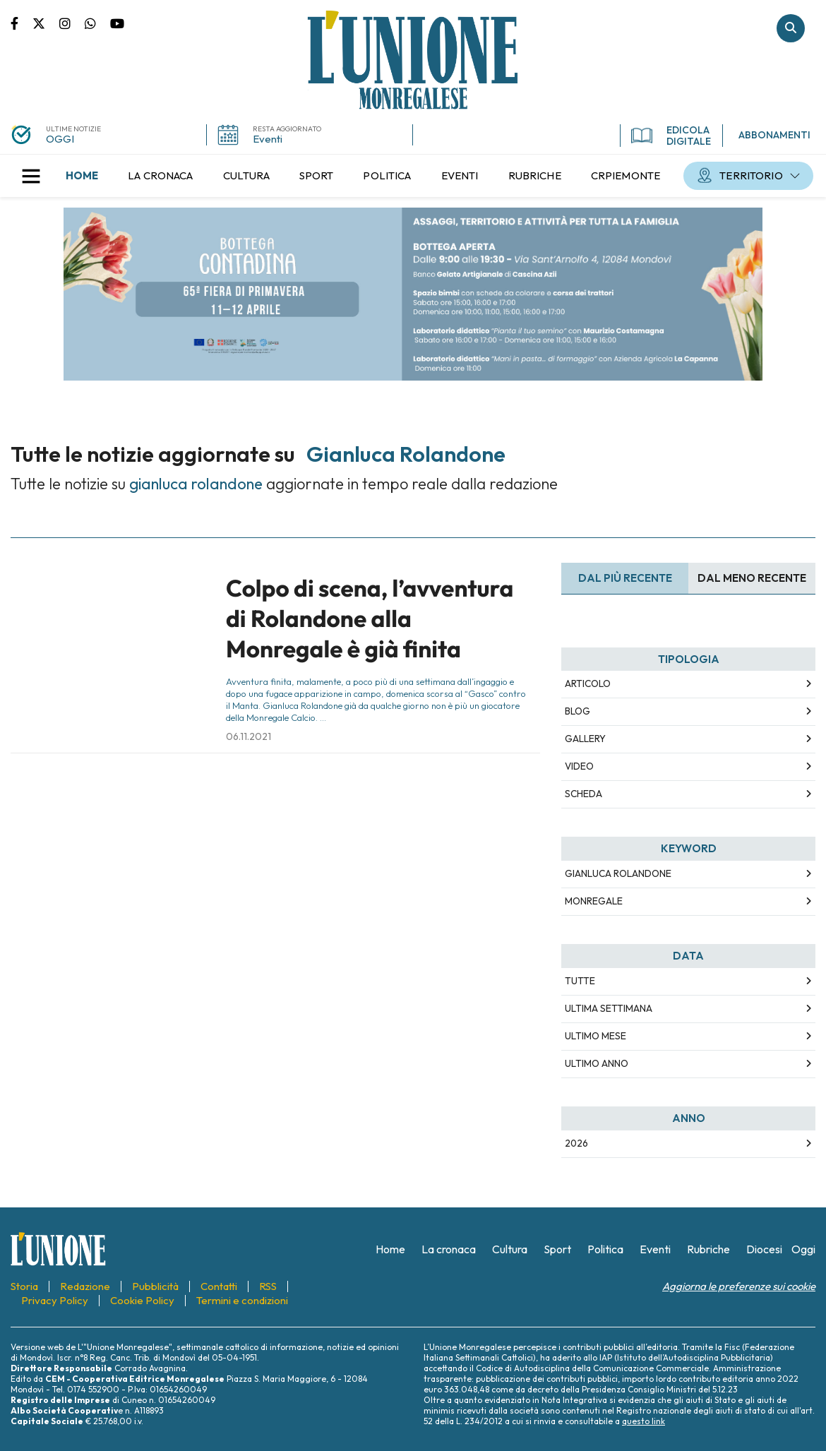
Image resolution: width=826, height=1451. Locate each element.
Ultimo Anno (596, 1063)
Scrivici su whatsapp (97, 23)
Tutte (580, 980)
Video (579, 766)
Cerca (791, 28)
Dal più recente (625, 578)
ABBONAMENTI (774, 135)
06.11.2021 (248, 736)
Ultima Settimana (608, 1008)
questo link (643, 1421)
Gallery (585, 738)
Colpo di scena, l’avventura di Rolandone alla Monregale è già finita (369, 618)
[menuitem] (82, 176)
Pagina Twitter (45, 23)
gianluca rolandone (618, 873)
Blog (577, 711)
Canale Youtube (117, 23)
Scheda (583, 793)
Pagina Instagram (72, 23)
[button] (31, 176)
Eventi (267, 138)
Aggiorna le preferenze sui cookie (738, 1286)
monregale (594, 901)
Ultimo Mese (595, 1035)
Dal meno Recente (752, 578)
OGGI (60, 138)
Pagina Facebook (21, 23)
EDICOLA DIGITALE (671, 135)
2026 (576, 1143)
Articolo (588, 683)
